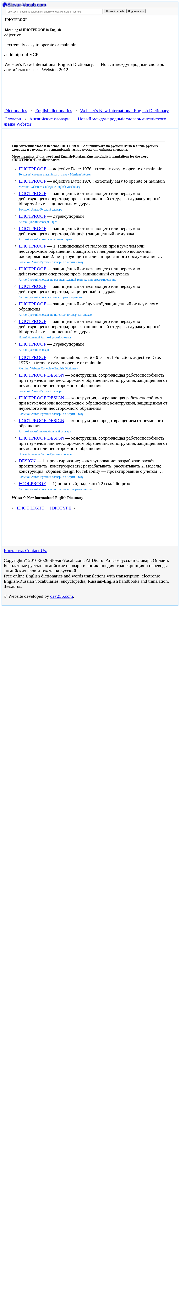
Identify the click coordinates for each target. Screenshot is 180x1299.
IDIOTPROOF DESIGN (41, 375)
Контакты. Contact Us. (25, 550)
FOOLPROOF (32, 483)
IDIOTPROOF (32, 168)
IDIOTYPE (60, 507)
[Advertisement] (72, 91)
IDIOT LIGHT (30, 507)
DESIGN (27, 460)
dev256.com (61, 596)
